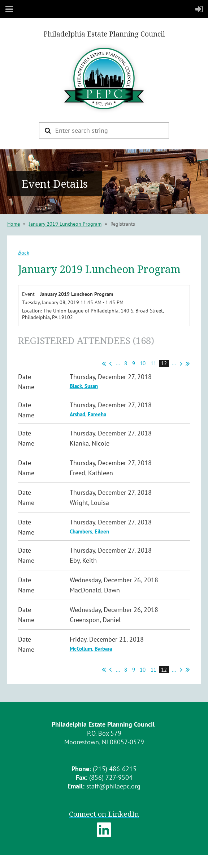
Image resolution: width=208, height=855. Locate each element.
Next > (181, 363)
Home (13, 224)
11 (154, 363)
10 (143, 363)
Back (23, 252)
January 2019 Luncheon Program (65, 224)
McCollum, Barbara (91, 648)
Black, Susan (84, 386)
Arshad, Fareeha (88, 414)
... (118, 363)
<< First (104, 363)
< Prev (110, 363)
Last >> (187, 363)
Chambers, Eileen (89, 531)
